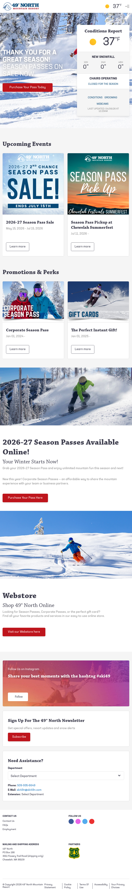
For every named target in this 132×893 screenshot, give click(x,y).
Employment (9, 829)
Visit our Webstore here (24, 632)
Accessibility (101, 884)
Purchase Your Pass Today (27, 87)
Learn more (18, 246)
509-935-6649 (26, 785)
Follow (19, 696)
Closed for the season (103, 84)
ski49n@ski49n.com (29, 790)
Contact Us (8, 821)
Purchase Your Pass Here (25, 498)
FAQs (5, 825)
